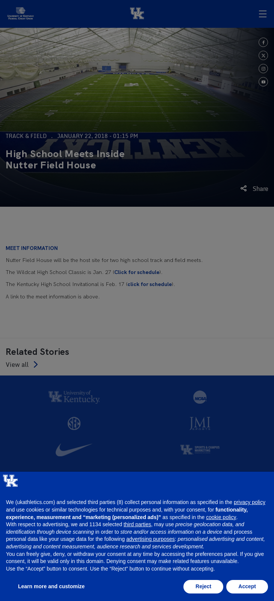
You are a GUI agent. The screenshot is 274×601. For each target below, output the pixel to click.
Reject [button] (203, 586)
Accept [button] (247, 586)
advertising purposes (150, 539)
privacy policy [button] (249, 502)
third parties (137, 524)
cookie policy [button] (221, 517)
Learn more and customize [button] (51, 586)
